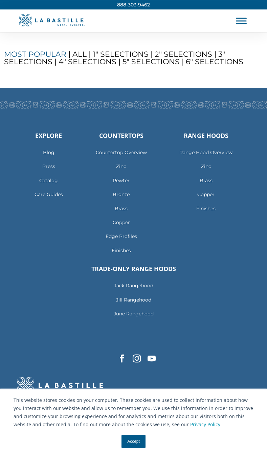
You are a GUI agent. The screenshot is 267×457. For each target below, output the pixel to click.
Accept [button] (133, 441)
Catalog (48, 180)
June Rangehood (134, 314)
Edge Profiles (121, 236)
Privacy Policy (205, 424)
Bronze (121, 194)
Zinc (121, 166)
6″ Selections (214, 61)
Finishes (121, 250)
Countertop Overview (121, 152)
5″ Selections (151, 61)
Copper (121, 222)
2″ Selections (183, 54)
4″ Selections (87, 61)
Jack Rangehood (133, 286)
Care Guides (49, 194)
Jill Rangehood (133, 300)
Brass (121, 209)
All (80, 54)
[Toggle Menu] (241, 21)
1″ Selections (121, 54)
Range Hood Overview (205, 152)
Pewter (121, 180)
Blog (48, 152)
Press (48, 166)
